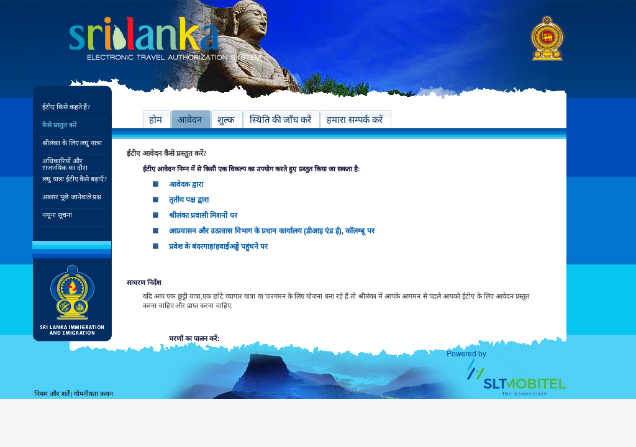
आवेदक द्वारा (186, 184)
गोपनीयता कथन (93, 393)
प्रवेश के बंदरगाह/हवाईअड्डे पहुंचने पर (218, 246)
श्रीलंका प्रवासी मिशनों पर (203, 215)
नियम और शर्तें (52, 393)
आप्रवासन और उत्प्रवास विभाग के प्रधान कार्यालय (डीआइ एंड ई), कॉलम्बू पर (272, 231)
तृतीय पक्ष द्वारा (189, 200)
